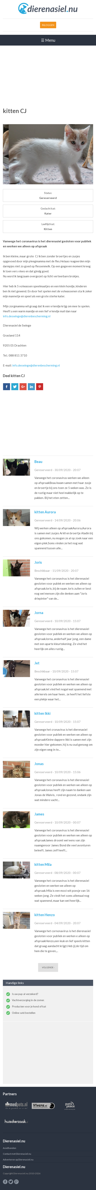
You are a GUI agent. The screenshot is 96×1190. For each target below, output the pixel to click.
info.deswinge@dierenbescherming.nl (26, 316)
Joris (38, 562)
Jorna (38, 613)
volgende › (48, 967)
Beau (38, 462)
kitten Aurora (45, 512)
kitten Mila (43, 864)
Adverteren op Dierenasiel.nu (18, 1159)
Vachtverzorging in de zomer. (28, 1000)
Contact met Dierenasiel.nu (17, 1153)
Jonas (39, 764)
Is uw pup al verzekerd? (25, 994)
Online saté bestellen (23, 1012)
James (39, 814)
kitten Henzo (44, 915)
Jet (36, 663)
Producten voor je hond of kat (29, 1006)
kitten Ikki (42, 713)
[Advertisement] (48, 76)
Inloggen (48, 25)
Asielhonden (9, 1148)
